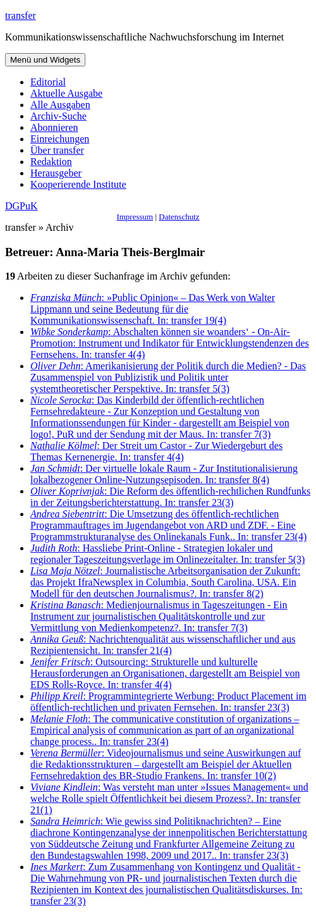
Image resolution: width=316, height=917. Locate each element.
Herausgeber (56, 173)
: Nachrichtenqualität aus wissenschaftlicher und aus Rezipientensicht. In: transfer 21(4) (162, 645)
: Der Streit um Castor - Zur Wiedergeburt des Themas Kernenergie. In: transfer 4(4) (156, 451)
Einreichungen (59, 138)
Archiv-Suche (58, 116)
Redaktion (51, 161)
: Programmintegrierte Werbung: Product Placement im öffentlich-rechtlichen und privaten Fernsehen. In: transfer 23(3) (168, 702)
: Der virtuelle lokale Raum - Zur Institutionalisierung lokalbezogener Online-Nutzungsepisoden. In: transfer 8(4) (164, 474)
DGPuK (21, 205)
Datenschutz (179, 216)
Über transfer (57, 150)
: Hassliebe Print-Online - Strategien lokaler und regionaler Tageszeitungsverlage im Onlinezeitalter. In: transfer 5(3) (167, 554)
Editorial (48, 82)
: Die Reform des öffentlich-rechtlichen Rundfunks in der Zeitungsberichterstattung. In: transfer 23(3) (170, 497)
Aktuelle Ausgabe (66, 93)
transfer (20, 15)
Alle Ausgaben (60, 104)
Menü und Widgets (45, 60)
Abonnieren (54, 127)
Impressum (134, 216)
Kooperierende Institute (78, 184)
